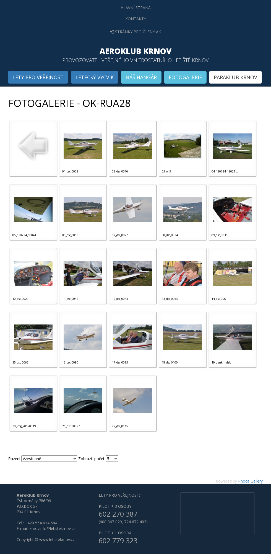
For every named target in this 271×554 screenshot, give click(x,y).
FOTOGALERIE (185, 77)
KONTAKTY (135, 18)
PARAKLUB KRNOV (235, 77)
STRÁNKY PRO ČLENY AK (135, 31)
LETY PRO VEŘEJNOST (38, 77)
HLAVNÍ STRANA (136, 7)
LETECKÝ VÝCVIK (94, 77)
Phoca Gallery (250, 481)
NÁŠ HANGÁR (141, 77)
